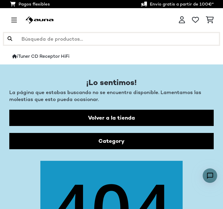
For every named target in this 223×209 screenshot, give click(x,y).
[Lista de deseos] (195, 20)
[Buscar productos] (111, 39)
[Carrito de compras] (210, 20)
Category (111, 141)
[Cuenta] (182, 20)
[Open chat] (210, 175)
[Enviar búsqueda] (10, 38)
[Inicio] (14, 56)
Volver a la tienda (111, 117)
